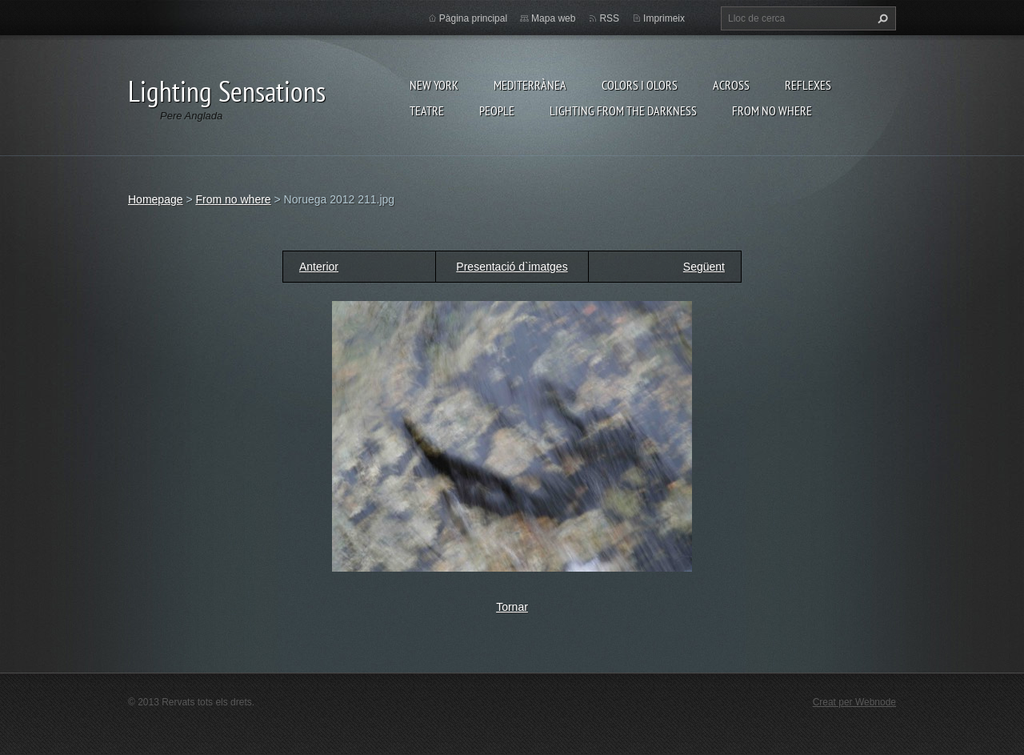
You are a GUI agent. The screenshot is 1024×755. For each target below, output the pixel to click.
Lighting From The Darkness (623, 110)
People (496, 110)
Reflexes (808, 85)
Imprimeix (664, 18)
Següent (704, 266)
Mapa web (553, 18)
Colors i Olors (640, 85)
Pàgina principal (473, 18)
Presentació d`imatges (511, 266)
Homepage (155, 199)
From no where (772, 110)
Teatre (427, 110)
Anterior (318, 266)
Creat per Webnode (854, 702)
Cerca (881, 18)
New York (434, 85)
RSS (609, 18)
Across (731, 85)
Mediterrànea (530, 85)
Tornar (512, 606)
